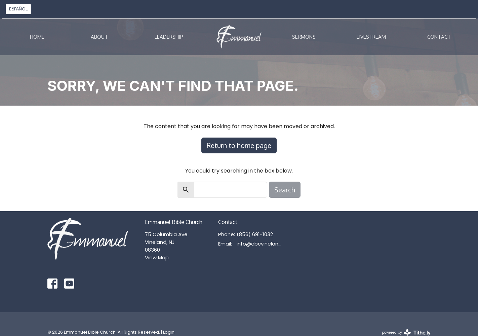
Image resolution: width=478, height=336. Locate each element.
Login (168, 332)
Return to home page (239, 145)
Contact (439, 37)
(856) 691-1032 (255, 234)
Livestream (371, 37)
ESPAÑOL (18, 8)
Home (37, 37)
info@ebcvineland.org (261, 243)
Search (284, 189)
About (99, 37)
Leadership (169, 37)
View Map (157, 257)
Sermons (304, 37)
